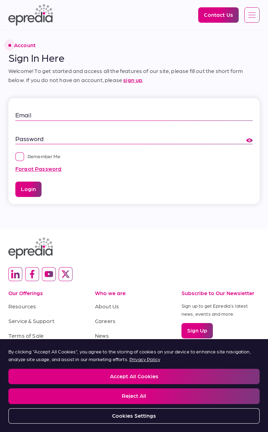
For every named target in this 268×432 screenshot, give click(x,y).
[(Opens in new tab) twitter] (65, 274)
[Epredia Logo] (30, 15)
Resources (22, 306)
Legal (13, 375)
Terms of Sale (26, 335)
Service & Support (31, 320)
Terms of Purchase (32, 349)
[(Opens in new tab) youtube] (49, 274)
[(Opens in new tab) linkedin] (15, 274)
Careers (105, 320)
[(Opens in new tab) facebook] (32, 274)
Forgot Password (38, 168)
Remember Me (37, 156)
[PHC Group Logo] (134, 402)
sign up (132, 79)
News (102, 335)
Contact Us (109, 349)
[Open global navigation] (252, 15)
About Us (107, 306)
